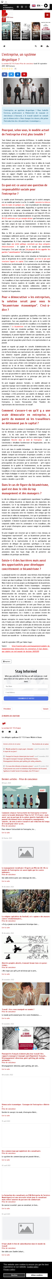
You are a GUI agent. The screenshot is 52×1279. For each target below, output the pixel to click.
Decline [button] (14, 1275)
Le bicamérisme (17, 326)
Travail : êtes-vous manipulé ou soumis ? (18, 1009)
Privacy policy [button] (9, 1269)
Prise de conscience (27, 64)
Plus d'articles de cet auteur (40, 744)
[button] (35, 46)
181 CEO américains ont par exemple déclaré (17, 218)
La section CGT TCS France (11, 64)
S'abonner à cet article (26, 698)
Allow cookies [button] (37, 1275)
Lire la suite (6, 833)
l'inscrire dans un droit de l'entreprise (26, 440)
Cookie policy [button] (32, 1267)
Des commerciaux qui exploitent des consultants (21, 1151)
